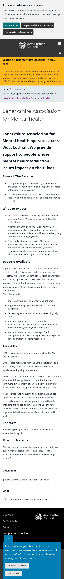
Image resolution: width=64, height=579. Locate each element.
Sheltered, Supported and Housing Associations (28, 94)
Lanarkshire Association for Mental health (26, 98)
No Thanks (13, 573)
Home (6, 89)
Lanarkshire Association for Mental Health (30, 499)
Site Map (8, 514)
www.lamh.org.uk (13, 433)
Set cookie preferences (17, 32)
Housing (17, 89)
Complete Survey (17, 565)
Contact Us (9, 527)
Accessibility (10, 521)
